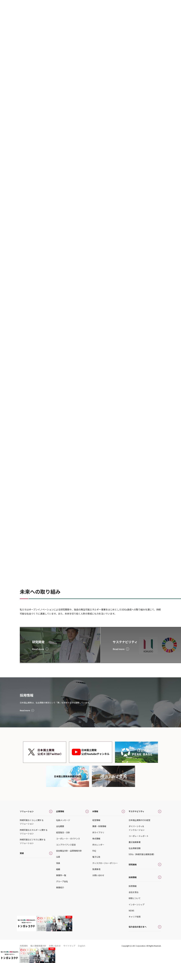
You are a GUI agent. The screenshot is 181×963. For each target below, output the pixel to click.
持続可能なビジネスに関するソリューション (33, 852)
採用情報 (133, 888)
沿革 (58, 868)
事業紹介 (60, 898)
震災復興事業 (135, 853)
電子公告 (96, 868)
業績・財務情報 (99, 837)
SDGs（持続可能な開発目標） (142, 865)
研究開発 (133, 875)
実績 (22, 864)
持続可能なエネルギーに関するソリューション (34, 843)
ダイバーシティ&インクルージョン (137, 839)
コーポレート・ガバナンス (68, 849)
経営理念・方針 (63, 843)
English (81, 956)
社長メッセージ (63, 831)
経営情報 (96, 831)
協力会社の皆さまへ (137, 937)
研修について (135, 909)
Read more (26, 721)
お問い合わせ (98, 886)
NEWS (131, 921)
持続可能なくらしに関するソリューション (32, 833)
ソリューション (27, 822)
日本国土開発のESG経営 (139, 831)
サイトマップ (69, 956)
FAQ (94, 862)
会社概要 (60, 837)
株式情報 (96, 849)
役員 (58, 874)
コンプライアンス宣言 (66, 855)
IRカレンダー (98, 855)
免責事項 (96, 880)
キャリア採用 (135, 927)
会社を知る (134, 903)
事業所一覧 (61, 886)
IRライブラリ (98, 843)
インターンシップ (136, 915)
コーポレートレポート (138, 847)
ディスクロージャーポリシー (105, 874)
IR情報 (95, 822)
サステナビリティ (136, 822)
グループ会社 (62, 892)
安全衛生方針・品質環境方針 (69, 862)
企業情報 (60, 822)
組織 (58, 880)
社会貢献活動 (135, 859)
